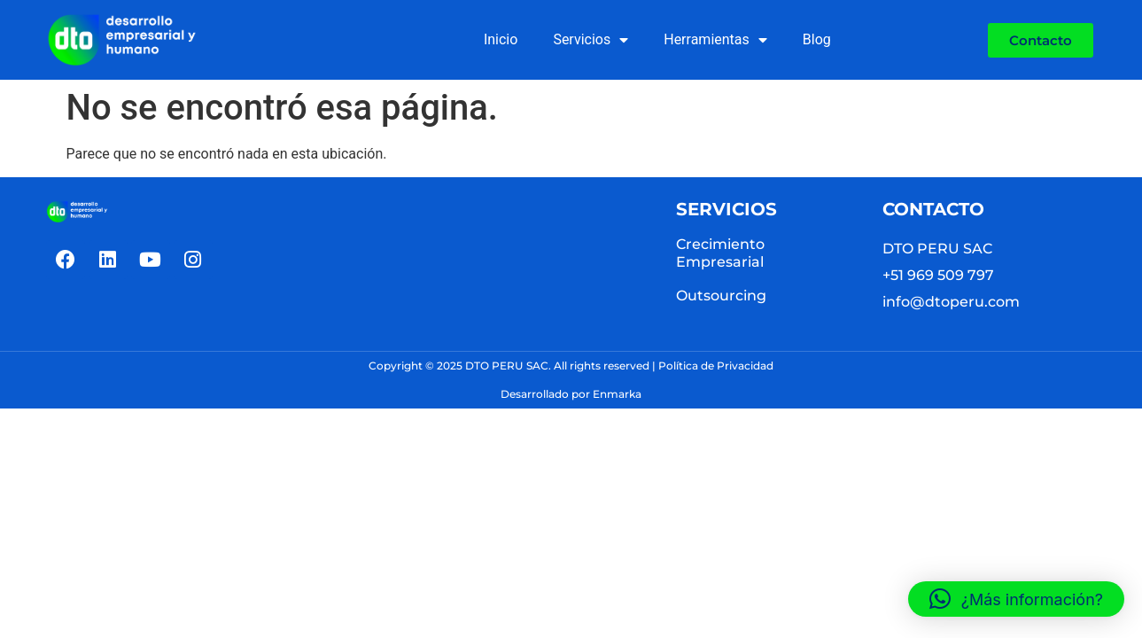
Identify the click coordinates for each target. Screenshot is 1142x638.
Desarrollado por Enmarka (571, 394)
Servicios (590, 40)
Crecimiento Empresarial (720, 253)
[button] (1016, 599)
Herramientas (715, 40)
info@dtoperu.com (951, 301)
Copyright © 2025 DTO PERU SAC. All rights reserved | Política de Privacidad (571, 365)
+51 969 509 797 (938, 275)
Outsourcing (721, 295)
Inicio (500, 39)
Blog (817, 39)
